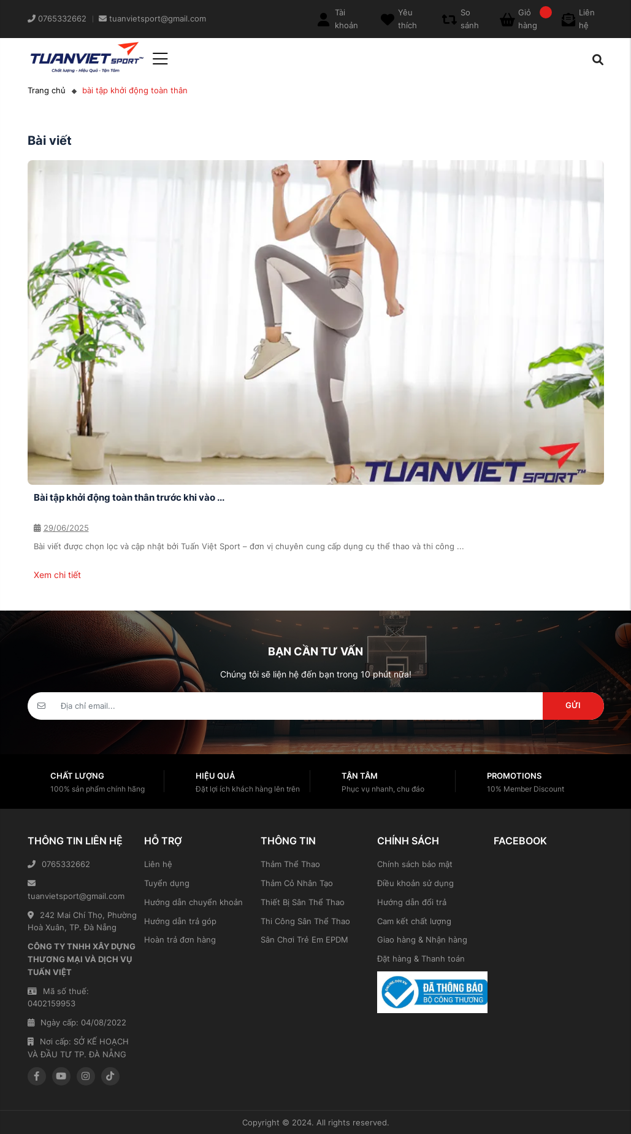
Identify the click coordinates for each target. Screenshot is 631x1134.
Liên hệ (158, 864)
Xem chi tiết (57, 574)
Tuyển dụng (166, 883)
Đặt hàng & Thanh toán (421, 958)
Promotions (514, 776)
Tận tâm (360, 776)
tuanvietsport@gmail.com (76, 890)
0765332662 (59, 864)
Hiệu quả (215, 776)
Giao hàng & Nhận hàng (422, 939)
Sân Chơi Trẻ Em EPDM (304, 939)
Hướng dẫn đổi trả (411, 902)
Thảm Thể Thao (290, 864)
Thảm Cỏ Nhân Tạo (297, 883)
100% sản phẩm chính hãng (97, 788)
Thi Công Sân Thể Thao (305, 921)
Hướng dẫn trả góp (180, 921)
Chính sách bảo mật (415, 864)
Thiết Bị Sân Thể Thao (303, 902)
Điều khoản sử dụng (415, 883)
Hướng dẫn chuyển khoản (193, 902)
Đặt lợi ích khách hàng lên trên (248, 788)
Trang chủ (47, 90)
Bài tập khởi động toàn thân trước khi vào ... (129, 497)
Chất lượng (77, 776)
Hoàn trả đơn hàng (180, 939)
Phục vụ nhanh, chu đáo (383, 788)
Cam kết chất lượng (414, 921)
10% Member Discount (525, 788)
